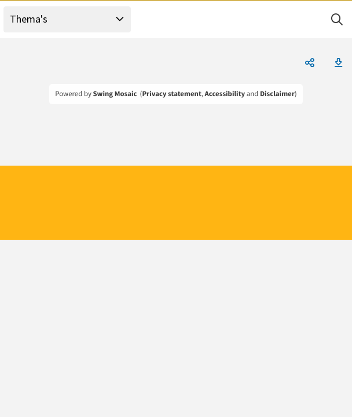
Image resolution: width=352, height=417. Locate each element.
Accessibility (225, 93)
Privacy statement (171, 93)
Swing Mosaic (115, 93)
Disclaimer (277, 93)
